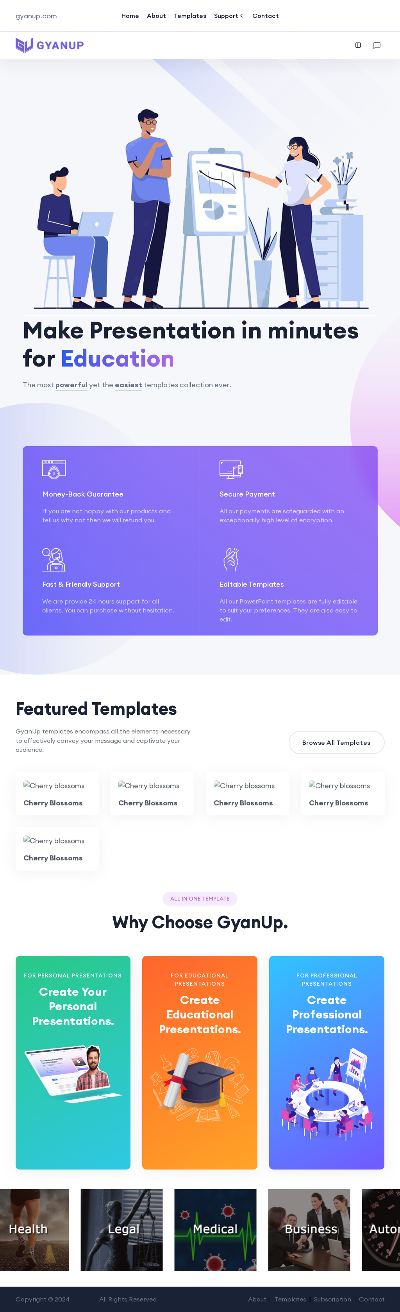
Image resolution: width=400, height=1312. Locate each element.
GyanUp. (84, 1299)
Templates (190, 16)
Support (229, 16)
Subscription (332, 1299)
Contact (265, 16)
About (156, 16)
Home (130, 16)
